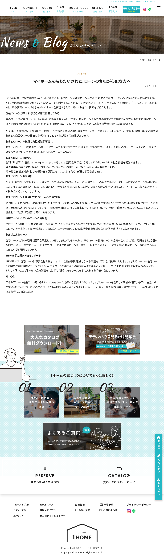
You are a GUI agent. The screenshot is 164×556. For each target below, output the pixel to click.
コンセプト (18, 511)
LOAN (112, 9)
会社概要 (80, 499)
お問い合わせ (109, 505)
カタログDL (158, 486)
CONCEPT (30, 10)
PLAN (60, 9)
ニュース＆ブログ (21, 499)
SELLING (97, 10)
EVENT (14, 10)
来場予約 (107, 499)
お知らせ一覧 (154, 59)
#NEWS (82, 73)
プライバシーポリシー (139, 499)
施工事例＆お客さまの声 (53, 511)
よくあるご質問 (83, 505)
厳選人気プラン (48, 505)
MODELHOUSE (78, 10)
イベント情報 (19, 505)
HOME (158, 437)
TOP (142, 59)
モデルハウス (46, 499)
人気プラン (158, 460)
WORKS (46, 10)
